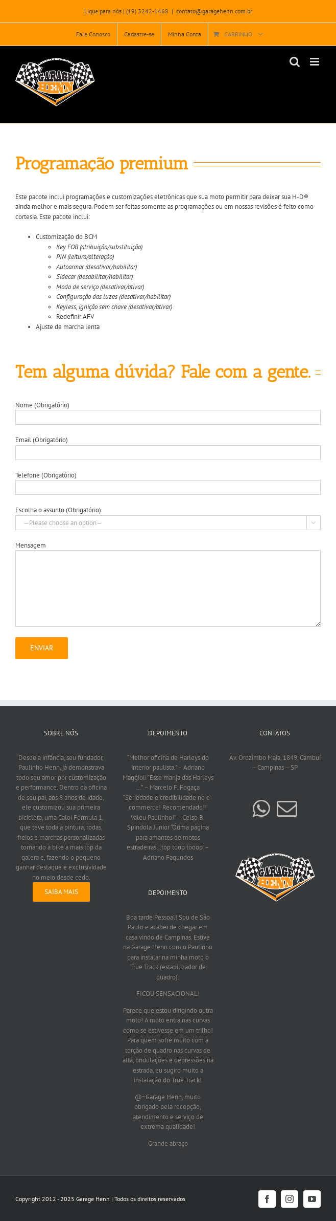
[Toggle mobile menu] (315, 61)
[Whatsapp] (261, 808)
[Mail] (287, 808)
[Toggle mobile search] (295, 61)
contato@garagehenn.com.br (214, 11)
